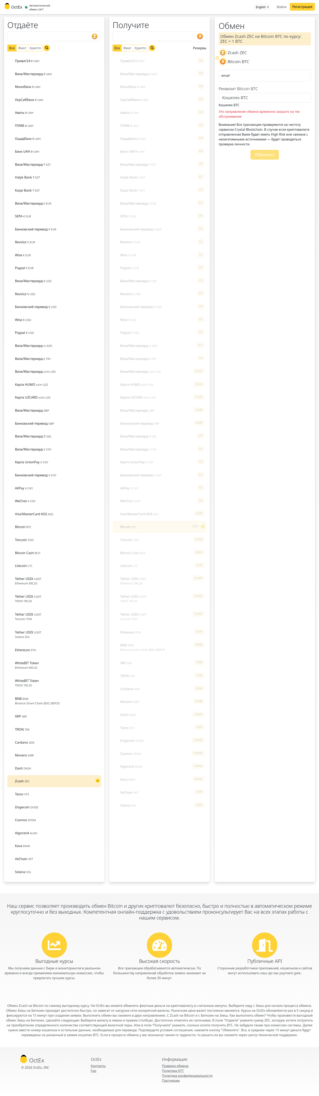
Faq (93, 1071)
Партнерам (171, 1080)
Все (12, 48)
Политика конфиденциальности (187, 1075)
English (261, 7)
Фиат (22, 48)
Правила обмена (175, 1066)
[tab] (54, 61)
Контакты (98, 1066)
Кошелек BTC (229, 105)
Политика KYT (173, 1071)
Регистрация (302, 6)
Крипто (35, 48)
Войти (281, 7)
